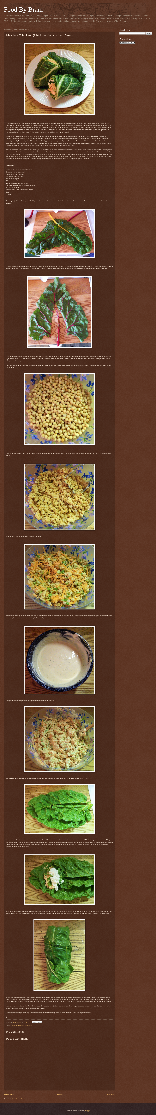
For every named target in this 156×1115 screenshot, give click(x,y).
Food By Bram (23, 9)
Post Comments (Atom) (19, 1099)
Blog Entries (15, 1025)
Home (60, 1094)
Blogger (87, 1110)
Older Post (110, 1094)
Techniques (28, 1025)
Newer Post (9, 1094)
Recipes (22, 1025)
